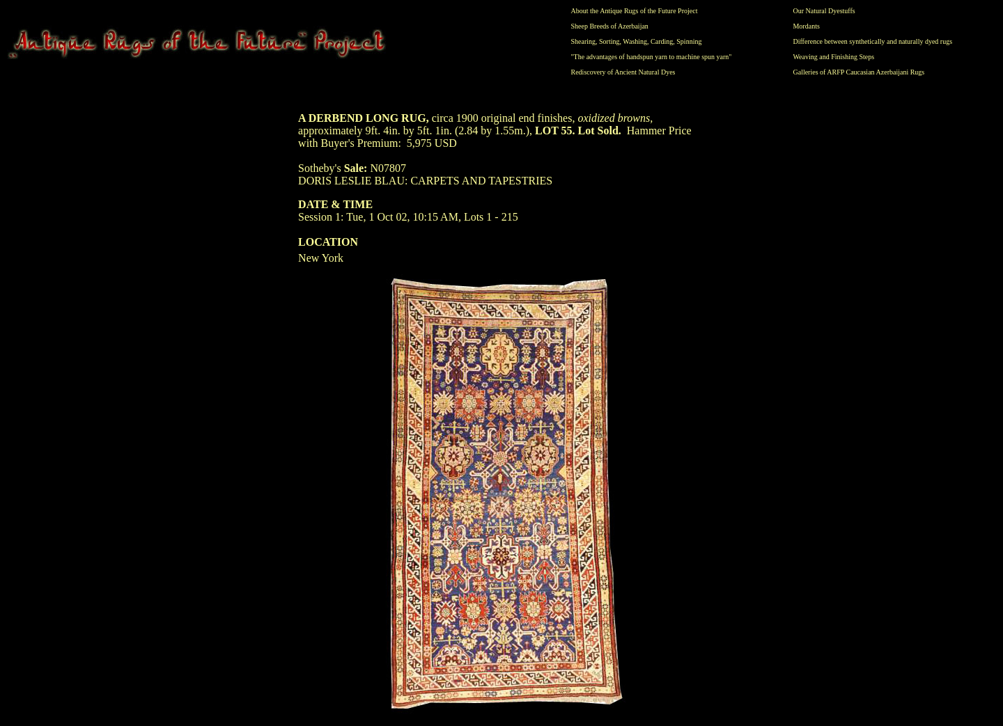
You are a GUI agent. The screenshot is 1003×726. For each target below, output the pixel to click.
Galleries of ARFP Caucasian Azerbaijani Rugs (858, 72)
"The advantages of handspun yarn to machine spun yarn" (651, 57)
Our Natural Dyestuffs (824, 11)
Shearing (583, 41)
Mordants (806, 26)
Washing (635, 41)
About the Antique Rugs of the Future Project (634, 11)
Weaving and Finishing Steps (833, 57)
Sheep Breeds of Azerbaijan (609, 26)
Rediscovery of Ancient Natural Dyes (623, 72)
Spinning (688, 41)
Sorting (609, 41)
